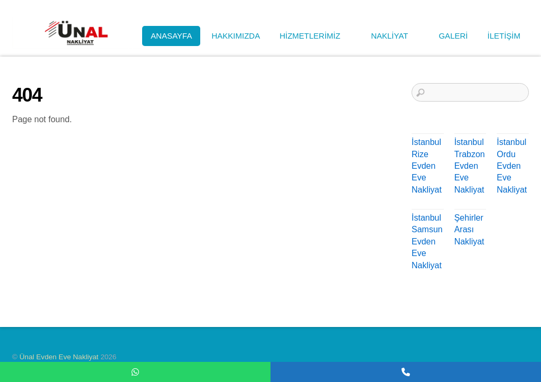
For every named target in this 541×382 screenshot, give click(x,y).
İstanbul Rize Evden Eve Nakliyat (427, 166)
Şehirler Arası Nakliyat (469, 229)
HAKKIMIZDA (235, 35)
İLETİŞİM (503, 35)
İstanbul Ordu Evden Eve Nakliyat (512, 166)
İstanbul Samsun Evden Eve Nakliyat (427, 241)
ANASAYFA (171, 35)
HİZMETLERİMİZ (315, 35)
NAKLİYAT (395, 35)
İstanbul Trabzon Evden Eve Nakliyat (469, 166)
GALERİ (453, 35)
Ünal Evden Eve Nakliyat (59, 357)
